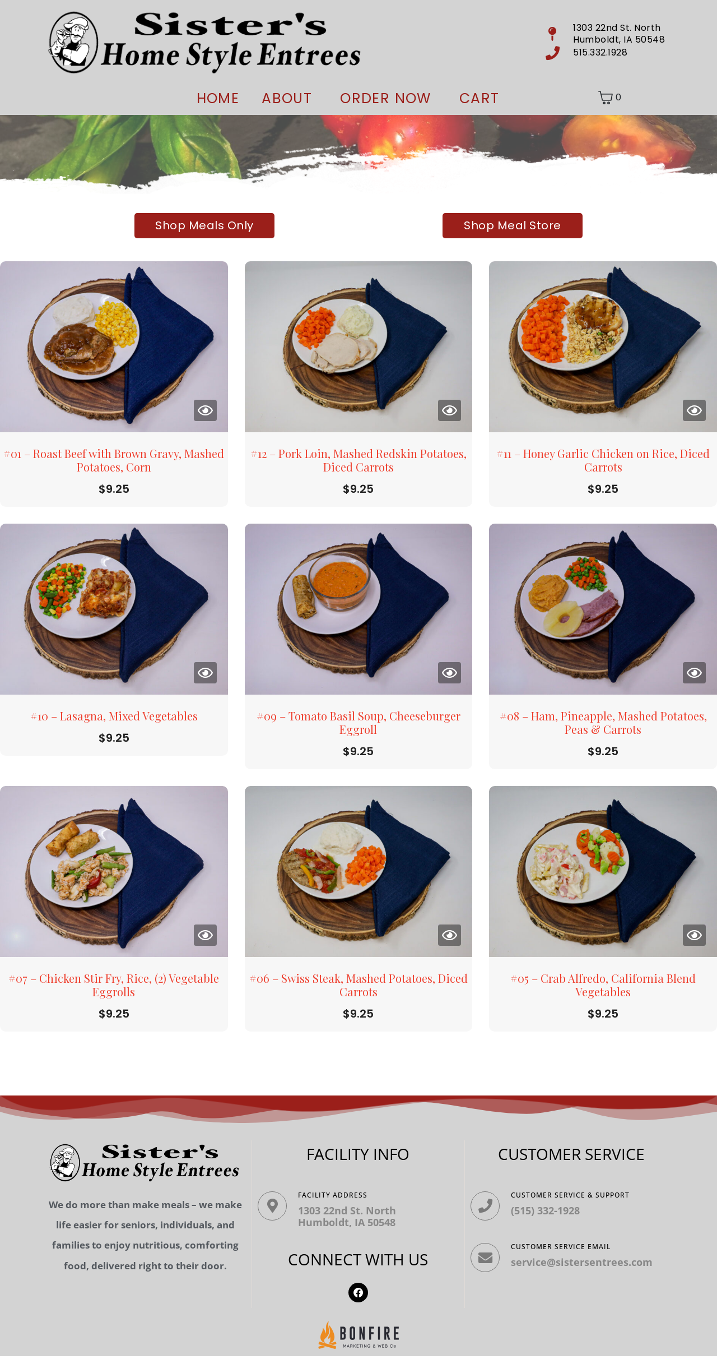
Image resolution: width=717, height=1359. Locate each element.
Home (218, 98)
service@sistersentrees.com (587, 1267)
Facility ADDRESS (338, 1195)
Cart (479, 98)
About (287, 98)
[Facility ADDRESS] (275, 1208)
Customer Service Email (566, 1252)
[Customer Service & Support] (488, 1208)
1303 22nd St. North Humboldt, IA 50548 (353, 1216)
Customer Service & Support (575, 1195)
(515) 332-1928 (550, 1210)
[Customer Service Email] (488, 1266)
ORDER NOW (385, 98)
